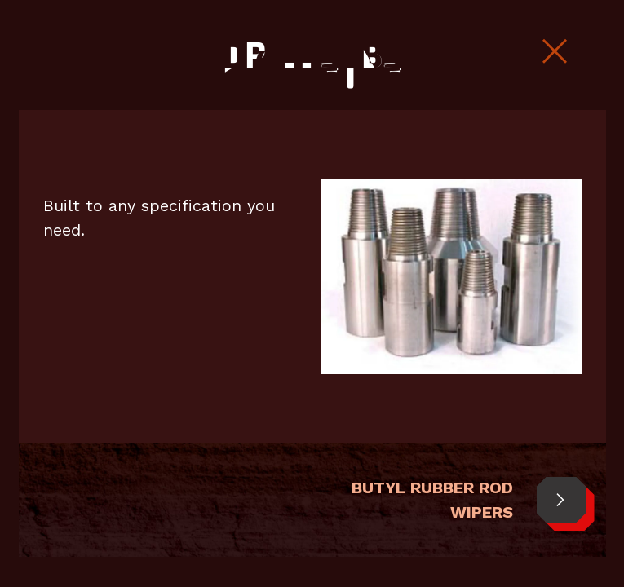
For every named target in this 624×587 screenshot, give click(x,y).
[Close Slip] (554, 52)
